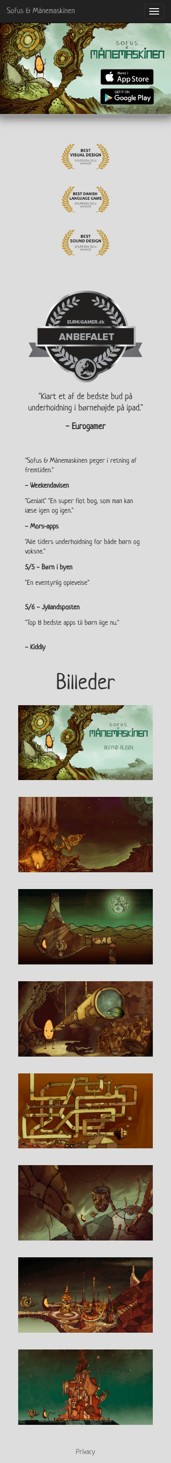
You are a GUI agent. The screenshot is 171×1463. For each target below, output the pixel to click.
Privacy (85, 1452)
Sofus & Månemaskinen (41, 11)
